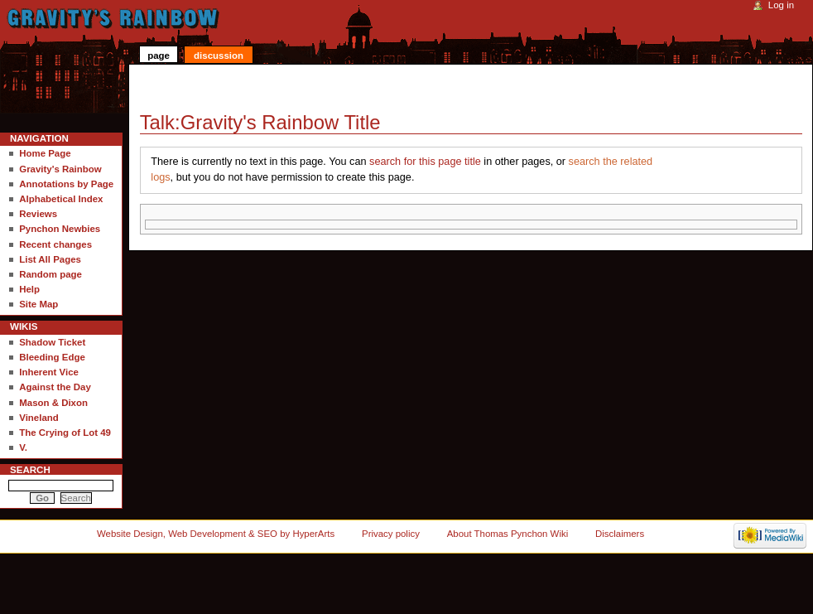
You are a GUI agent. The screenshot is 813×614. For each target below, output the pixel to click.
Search (30, 470)
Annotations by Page (66, 184)
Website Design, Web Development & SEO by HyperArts (215, 534)
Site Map (38, 304)
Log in (781, 5)
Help (29, 289)
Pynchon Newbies (59, 229)
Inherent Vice (49, 372)
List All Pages (50, 259)
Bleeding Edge (52, 357)
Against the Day (55, 387)
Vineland (39, 418)
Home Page (44, 153)
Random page (50, 274)
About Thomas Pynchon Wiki (507, 534)
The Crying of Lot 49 (65, 433)
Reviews (38, 214)
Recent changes (55, 244)
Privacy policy (391, 534)
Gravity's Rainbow (60, 169)
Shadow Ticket (52, 342)
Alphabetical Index (61, 199)
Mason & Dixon (53, 403)
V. (23, 447)
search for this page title (425, 161)
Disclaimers (619, 534)
